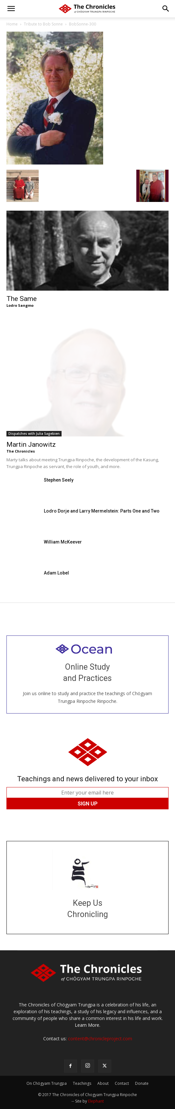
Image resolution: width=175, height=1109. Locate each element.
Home (12, 24)
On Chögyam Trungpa (46, 1083)
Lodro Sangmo (20, 305)
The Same (21, 299)
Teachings (82, 1083)
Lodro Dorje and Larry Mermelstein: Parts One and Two (102, 511)
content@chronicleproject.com (100, 1038)
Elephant (96, 1101)
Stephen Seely (58, 480)
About (103, 1083)
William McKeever (63, 542)
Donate (142, 1083)
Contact (122, 1083)
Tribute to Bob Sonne (43, 24)
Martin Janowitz (31, 444)
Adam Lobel (56, 572)
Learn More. (87, 1025)
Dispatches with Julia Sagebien (34, 433)
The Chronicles (20, 451)
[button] (11, 8)
